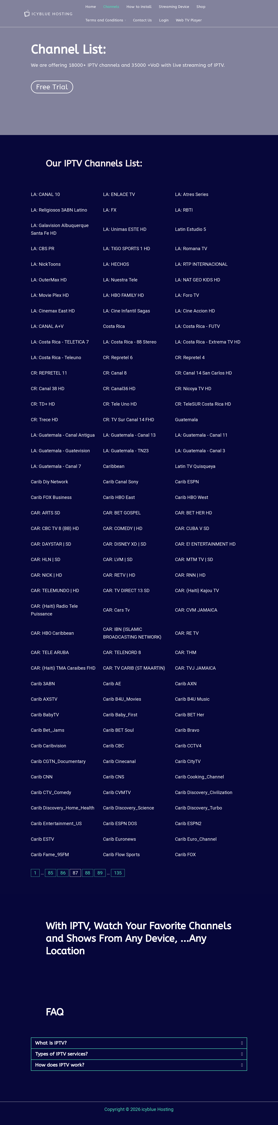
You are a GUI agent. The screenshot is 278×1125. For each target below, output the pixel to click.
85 (50, 873)
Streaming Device (174, 7)
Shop (201, 7)
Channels (111, 7)
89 (100, 873)
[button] (139, 1043)
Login (164, 20)
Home (90, 7)
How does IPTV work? (59, 1065)
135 (118, 873)
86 (62, 873)
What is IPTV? (51, 1043)
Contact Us (142, 20)
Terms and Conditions (104, 20)
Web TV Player (189, 20)
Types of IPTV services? (61, 1054)
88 (87, 873)
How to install (139, 7)
